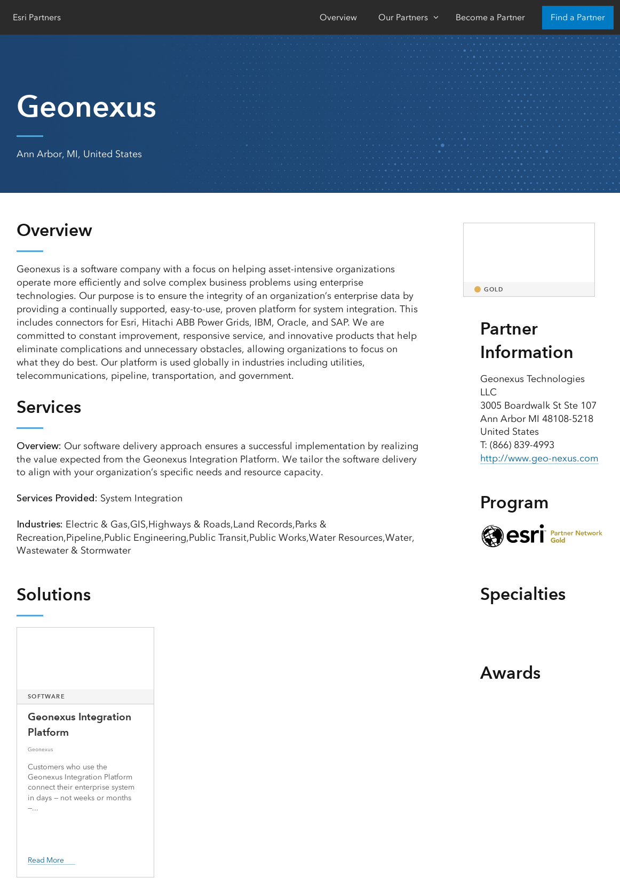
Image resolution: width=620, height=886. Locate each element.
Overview (338, 17)
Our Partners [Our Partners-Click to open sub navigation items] (403, 17)
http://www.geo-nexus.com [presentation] (539, 458)
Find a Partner (578, 17)
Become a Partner (490, 17)
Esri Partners (37, 17)
